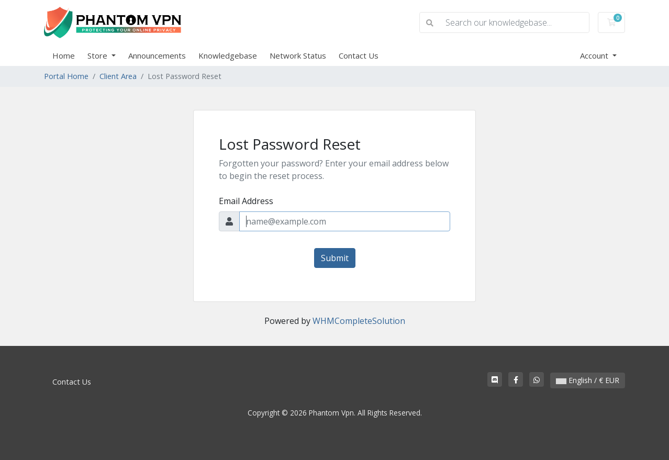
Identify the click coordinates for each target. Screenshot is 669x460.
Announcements (157, 55)
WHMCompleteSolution (359, 321)
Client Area (118, 76)
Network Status (298, 55)
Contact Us (358, 55)
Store (98, 55)
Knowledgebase (227, 55)
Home (63, 55)
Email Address (246, 201)
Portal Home (66, 76)
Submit (335, 258)
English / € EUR (587, 380)
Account (595, 55)
